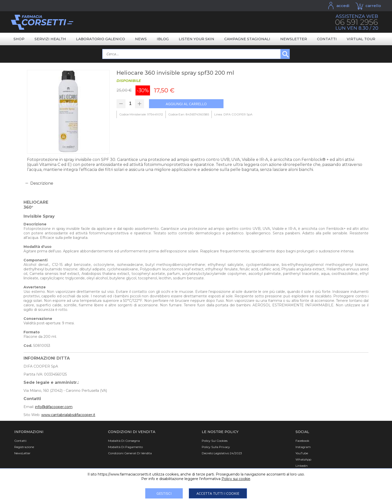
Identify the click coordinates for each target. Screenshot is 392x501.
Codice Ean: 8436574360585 (188, 114)
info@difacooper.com (53, 407)
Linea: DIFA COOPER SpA (233, 114)
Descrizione (41, 183)
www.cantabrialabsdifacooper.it (68, 415)
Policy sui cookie (236, 479)
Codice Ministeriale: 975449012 (141, 114)
